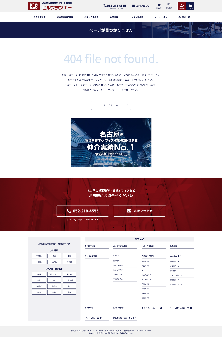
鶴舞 (54, 292)
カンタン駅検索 (136, 17)
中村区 (39, 258)
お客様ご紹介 (118, 275)
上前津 (54, 287)
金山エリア (146, 287)
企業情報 (173, 262)
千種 (69, 292)
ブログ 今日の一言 (92, 314)
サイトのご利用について (180, 305)
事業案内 (173, 267)
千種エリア (146, 291)
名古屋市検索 (40, 17)
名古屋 (39, 276)
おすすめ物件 (118, 266)
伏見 (39, 281)
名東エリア (146, 295)
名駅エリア (146, 262)
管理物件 (173, 271)
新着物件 (116, 262)
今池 (39, 292)
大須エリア (146, 283)
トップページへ (111, 105)
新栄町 (39, 287)
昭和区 (69, 263)
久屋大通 (69, 281)
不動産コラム (118, 279)
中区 (69, 258)
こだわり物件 (118, 271)
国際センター (54, 276)
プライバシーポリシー (151, 305)
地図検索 (114, 17)
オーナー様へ (161, 17)
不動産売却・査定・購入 (123, 314)
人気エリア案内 (148, 257)
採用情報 (173, 279)
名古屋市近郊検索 (65, 17)
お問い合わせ (175, 283)
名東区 (54, 263)
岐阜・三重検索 (91, 17)
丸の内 (69, 276)
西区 (54, 258)
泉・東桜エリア (148, 279)
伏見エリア (146, 266)
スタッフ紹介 (175, 275)
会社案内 (173, 257)
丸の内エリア (147, 275)
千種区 (39, 263)
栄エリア (145, 271)
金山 (69, 287)
